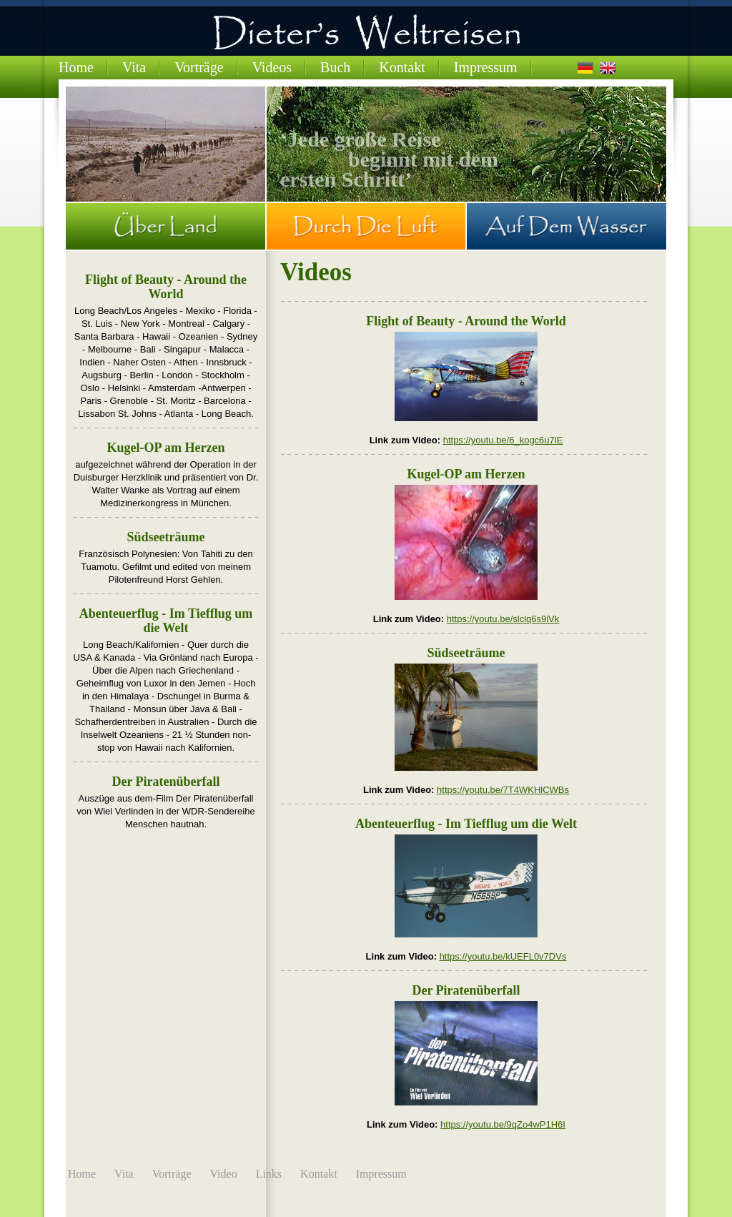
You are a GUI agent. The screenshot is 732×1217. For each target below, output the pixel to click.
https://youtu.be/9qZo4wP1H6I (502, 1124)
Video (223, 1174)
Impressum (486, 67)
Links (269, 1174)
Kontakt (402, 67)
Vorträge (199, 67)
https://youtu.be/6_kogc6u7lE (503, 440)
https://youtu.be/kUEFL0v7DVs (503, 956)
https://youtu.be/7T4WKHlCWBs (503, 789)
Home (76, 67)
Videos (272, 67)
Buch (335, 67)
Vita (134, 67)
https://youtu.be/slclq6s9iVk (503, 619)
